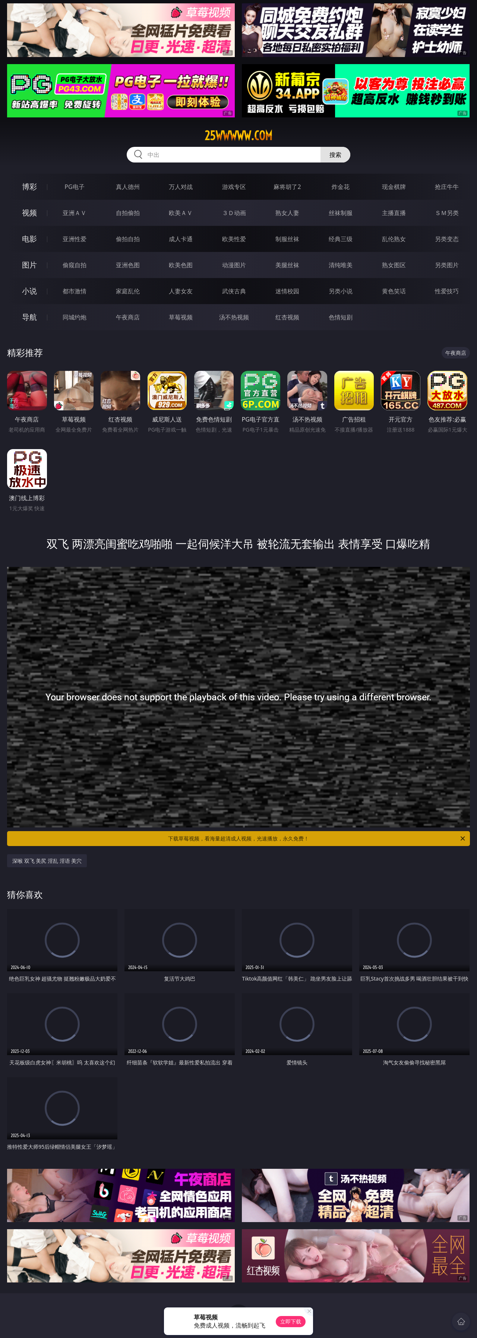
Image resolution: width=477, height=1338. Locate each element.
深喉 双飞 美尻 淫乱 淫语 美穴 (47, 860)
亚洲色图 (128, 265)
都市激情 (74, 291)
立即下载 (290, 1321)
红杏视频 (287, 317)
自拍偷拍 (128, 213)
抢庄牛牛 (447, 187)
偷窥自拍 (74, 265)
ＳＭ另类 (447, 213)
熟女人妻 (287, 213)
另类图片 (447, 265)
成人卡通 (181, 239)
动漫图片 (234, 265)
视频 (29, 213)
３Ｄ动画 (234, 213)
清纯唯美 (341, 265)
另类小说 (341, 291)
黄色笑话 (394, 291)
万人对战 (181, 187)
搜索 (335, 155)
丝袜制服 (341, 213)
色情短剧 (341, 317)
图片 (29, 265)
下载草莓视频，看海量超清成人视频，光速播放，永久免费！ (317, 838)
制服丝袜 (287, 239)
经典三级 (341, 239)
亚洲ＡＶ (74, 213)
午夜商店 (128, 317)
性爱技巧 (447, 291)
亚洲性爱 (74, 239)
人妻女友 (181, 291)
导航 (29, 317)
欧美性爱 (234, 239)
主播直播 (394, 213)
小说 (29, 291)
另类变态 (447, 239)
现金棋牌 (394, 187)
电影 (29, 239)
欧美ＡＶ (181, 213)
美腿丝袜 (287, 265)
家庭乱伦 (128, 291)
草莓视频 (181, 317)
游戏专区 (234, 187)
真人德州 (128, 187)
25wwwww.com (238, 135)
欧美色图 (181, 265)
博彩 (29, 187)
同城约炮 (74, 317)
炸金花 (341, 187)
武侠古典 (234, 291)
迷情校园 (287, 291)
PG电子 (74, 187)
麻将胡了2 (287, 187)
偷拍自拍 (128, 239)
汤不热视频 (234, 317)
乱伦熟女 (394, 239)
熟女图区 (394, 265)
